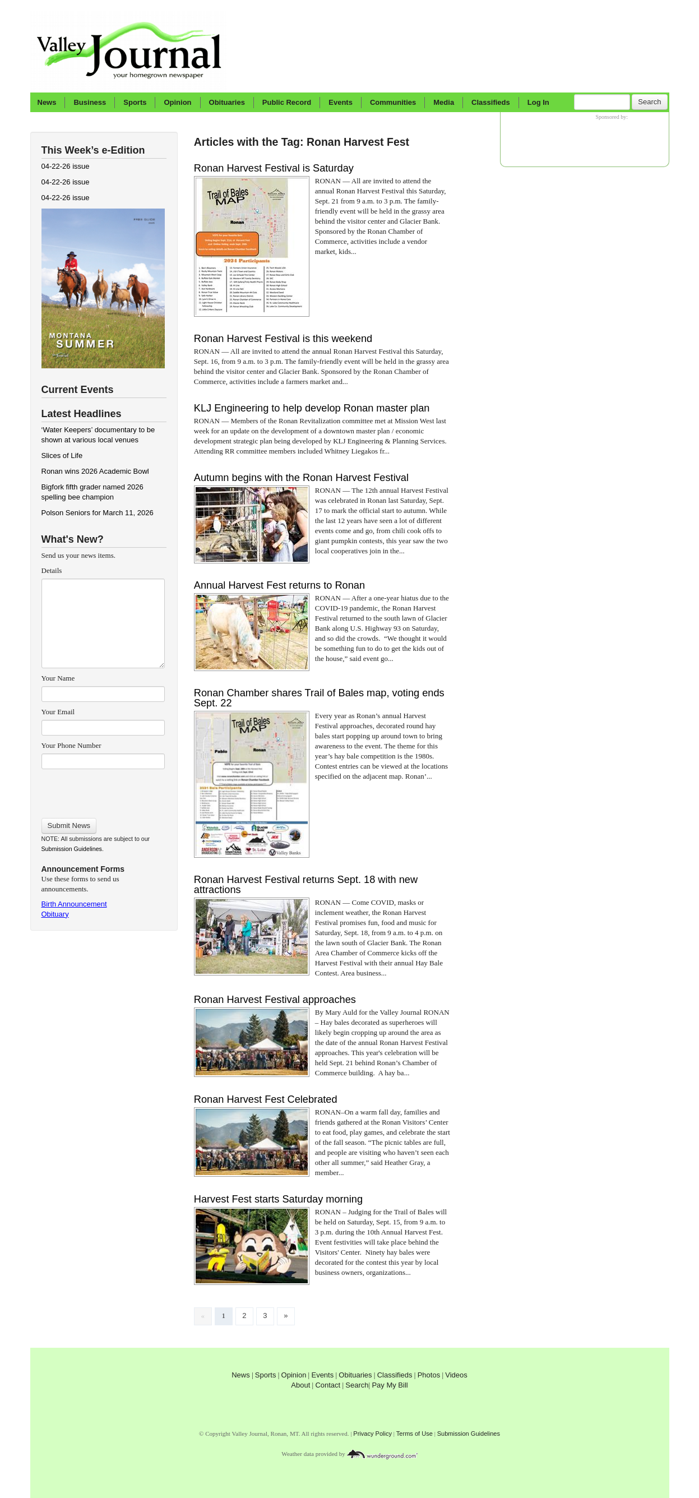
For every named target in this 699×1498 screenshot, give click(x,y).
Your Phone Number (71, 745)
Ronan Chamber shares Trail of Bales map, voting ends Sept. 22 (319, 698)
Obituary (55, 914)
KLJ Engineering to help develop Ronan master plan (312, 408)
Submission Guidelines (71, 848)
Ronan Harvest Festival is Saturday (274, 168)
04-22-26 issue (65, 166)
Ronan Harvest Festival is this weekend (283, 339)
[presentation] (102, 790)
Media (443, 102)
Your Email (58, 712)
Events (340, 102)
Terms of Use (414, 1433)
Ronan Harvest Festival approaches (275, 1000)
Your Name (58, 678)
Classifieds (490, 102)
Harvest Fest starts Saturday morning (278, 1199)
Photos (429, 1375)
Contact (327, 1385)
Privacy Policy (372, 1433)
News (47, 102)
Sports (134, 102)
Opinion (177, 102)
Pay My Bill (390, 1385)
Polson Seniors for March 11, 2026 (97, 512)
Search (649, 102)
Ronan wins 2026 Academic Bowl (95, 471)
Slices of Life (62, 455)
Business (89, 102)
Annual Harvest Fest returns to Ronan (279, 585)
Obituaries (227, 102)
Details (51, 570)
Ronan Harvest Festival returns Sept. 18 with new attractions (306, 885)
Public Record (286, 102)
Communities (393, 102)
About (300, 1385)
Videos (456, 1375)
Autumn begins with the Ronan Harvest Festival (301, 478)
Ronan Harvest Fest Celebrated (265, 1099)
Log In (538, 102)
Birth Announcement (74, 904)
